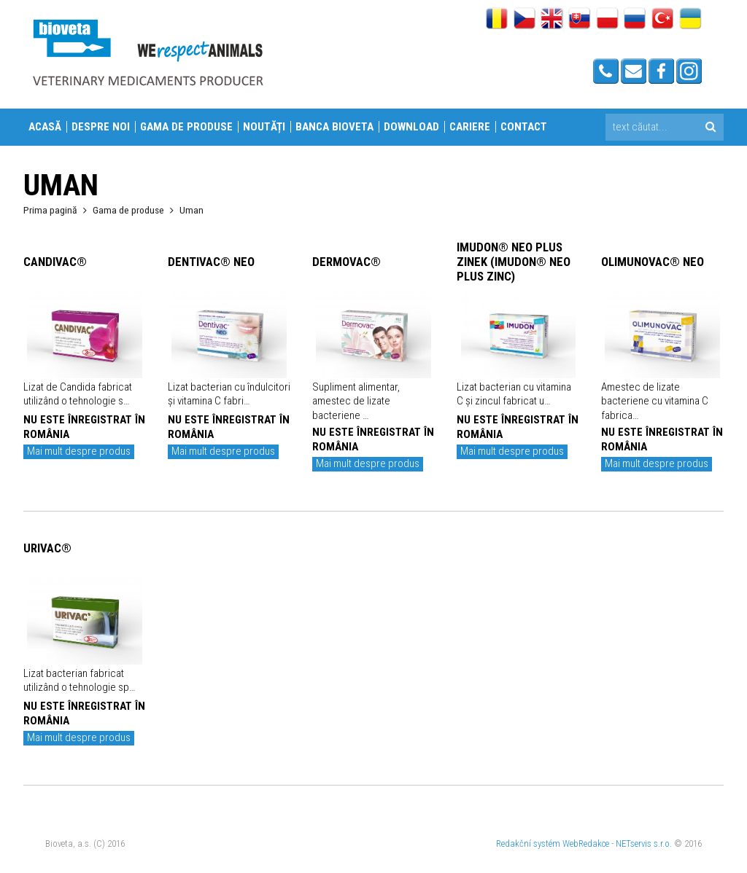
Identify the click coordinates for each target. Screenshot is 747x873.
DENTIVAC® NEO (211, 261)
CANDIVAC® (55, 261)
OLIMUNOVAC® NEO (652, 261)
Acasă (44, 126)
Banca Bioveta (334, 126)
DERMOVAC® (346, 261)
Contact (523, 126)
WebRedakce (585, 843)
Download (411, 126)
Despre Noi (100, 126)
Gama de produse (186, 126)
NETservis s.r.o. (644, 843)
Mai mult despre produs (79, 451)
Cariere (469, 126)
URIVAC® (47, 548)
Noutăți (264, 126)
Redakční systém (528, 843)
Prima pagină (50, 210)
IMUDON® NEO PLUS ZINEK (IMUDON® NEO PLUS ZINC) (513, 261)
